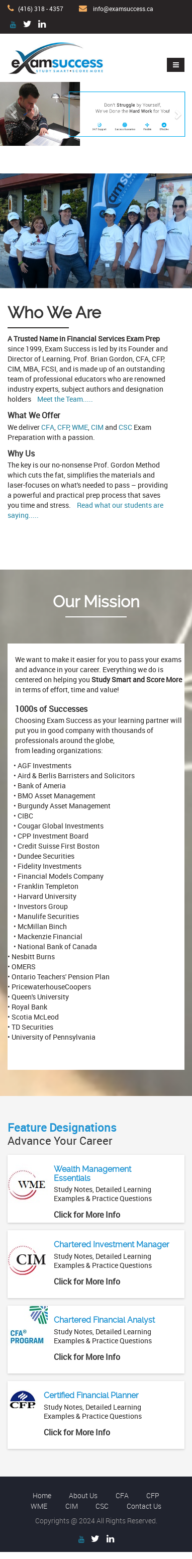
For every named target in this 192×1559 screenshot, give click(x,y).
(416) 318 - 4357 (40, 9)
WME (80, 427)
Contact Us (144, 1506)
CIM (97, 427)
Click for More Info (87, 1214)
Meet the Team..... (65, 399)
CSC (125, 427)
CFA (47, 427)
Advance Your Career (62, 1134)
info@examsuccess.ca (123, 9)
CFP (63, 427)
